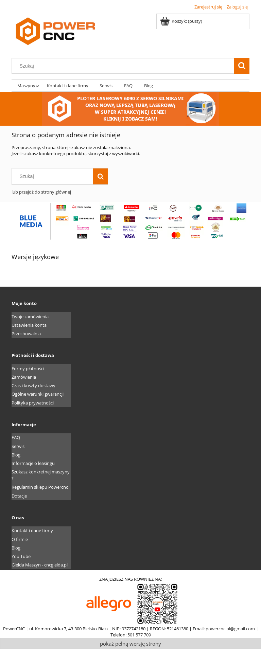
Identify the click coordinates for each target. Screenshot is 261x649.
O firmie (20, 539)
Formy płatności (28, 368)
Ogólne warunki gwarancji (38, 394)
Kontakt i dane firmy (32, 530)
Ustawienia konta (29, 325)
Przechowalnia (26, 333)
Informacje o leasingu (33, 463)
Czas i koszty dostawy (33, 385)
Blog (16, 455)
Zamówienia (24, 377)
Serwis (18, 446)
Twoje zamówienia (30, 316)
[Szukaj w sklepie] (124, 65)
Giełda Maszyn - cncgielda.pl (40, 565)
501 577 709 (139, 635)
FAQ (16, 437)
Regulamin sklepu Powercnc (40, 487)
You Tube (21, 556)
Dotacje (19, 496)
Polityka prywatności (33, 403)
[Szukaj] (241, 66)
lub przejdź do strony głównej (41, 192)
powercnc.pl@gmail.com (230, 629)
